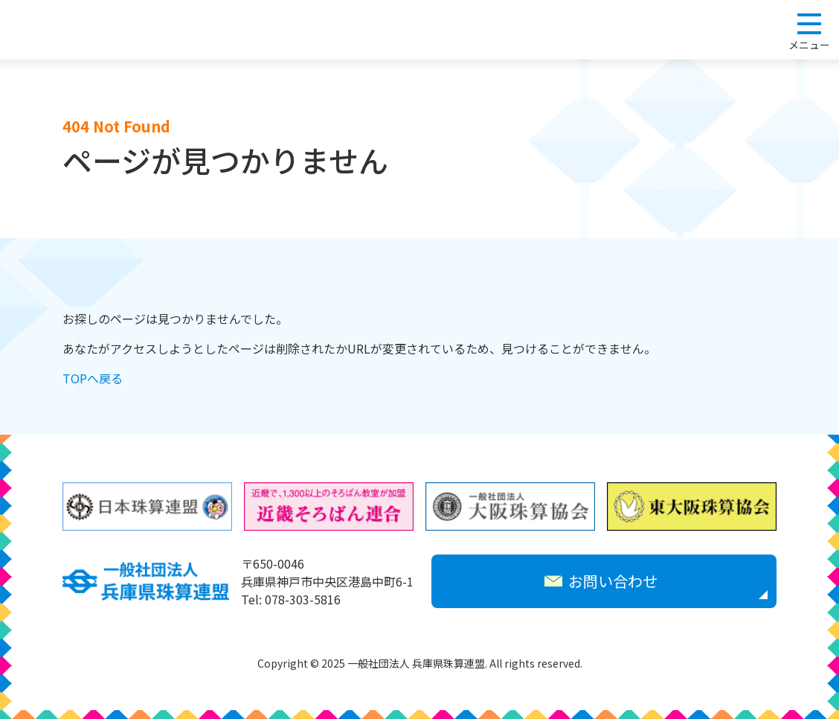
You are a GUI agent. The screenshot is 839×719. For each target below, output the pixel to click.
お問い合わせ (601, 581)
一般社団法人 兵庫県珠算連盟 (83, 30)
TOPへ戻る (92, 378)
